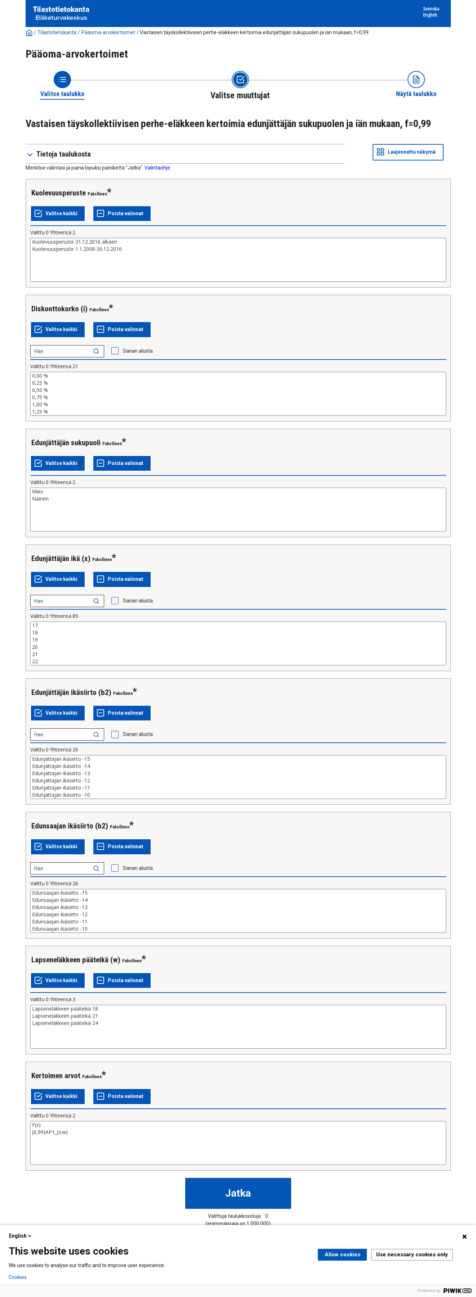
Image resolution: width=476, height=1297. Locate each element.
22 (238, 661)
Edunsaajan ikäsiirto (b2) (69, 826)
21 (238, 654)
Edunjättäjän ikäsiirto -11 (238, 787)
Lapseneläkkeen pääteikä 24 (238, 1023)
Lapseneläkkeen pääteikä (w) (75, 959)
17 (238, 625)
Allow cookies (342, 1254)
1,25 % (238, 411)
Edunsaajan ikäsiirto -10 (238, 928)
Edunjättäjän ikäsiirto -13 (238, 773)
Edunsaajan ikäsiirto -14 (238, 900)
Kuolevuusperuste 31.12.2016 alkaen (238, 241)
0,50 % (238, 390)
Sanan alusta (138, 351)
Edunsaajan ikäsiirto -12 (238, 914)
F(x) (238, 1125)
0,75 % (238, 397)
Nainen (238, 498)
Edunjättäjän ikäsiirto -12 (238, 780)
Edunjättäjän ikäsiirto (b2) (71, 692)
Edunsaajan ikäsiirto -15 (238, 892)
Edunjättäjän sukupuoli (66, 442)
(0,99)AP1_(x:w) (238, 1132)
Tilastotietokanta (56, 32)
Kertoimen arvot (55, 1075)
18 (238, 632)
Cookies (18, 1277)
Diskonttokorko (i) (59, 308)
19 (238, 639)
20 (238, 647)
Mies (238, 491)
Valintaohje (157, 168)
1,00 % (238, 404)
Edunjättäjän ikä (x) (60, 558)
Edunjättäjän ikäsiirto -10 (238, 795)
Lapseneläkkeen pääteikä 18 (238, 1008)
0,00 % (238, 375)
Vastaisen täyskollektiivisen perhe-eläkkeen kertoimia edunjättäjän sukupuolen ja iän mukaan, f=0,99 (254, 32)
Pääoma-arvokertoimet (108, 32)
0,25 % (238, 383)
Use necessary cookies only (412, 1254)
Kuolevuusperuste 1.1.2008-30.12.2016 (238, 249)
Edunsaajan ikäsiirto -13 (238, 907)
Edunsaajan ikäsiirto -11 (238, 921)
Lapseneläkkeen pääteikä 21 (238, 1016)
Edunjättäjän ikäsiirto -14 (238, 766)
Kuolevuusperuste (58, 193)
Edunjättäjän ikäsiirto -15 (238, 759)
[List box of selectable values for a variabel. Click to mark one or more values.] (238, 260)
